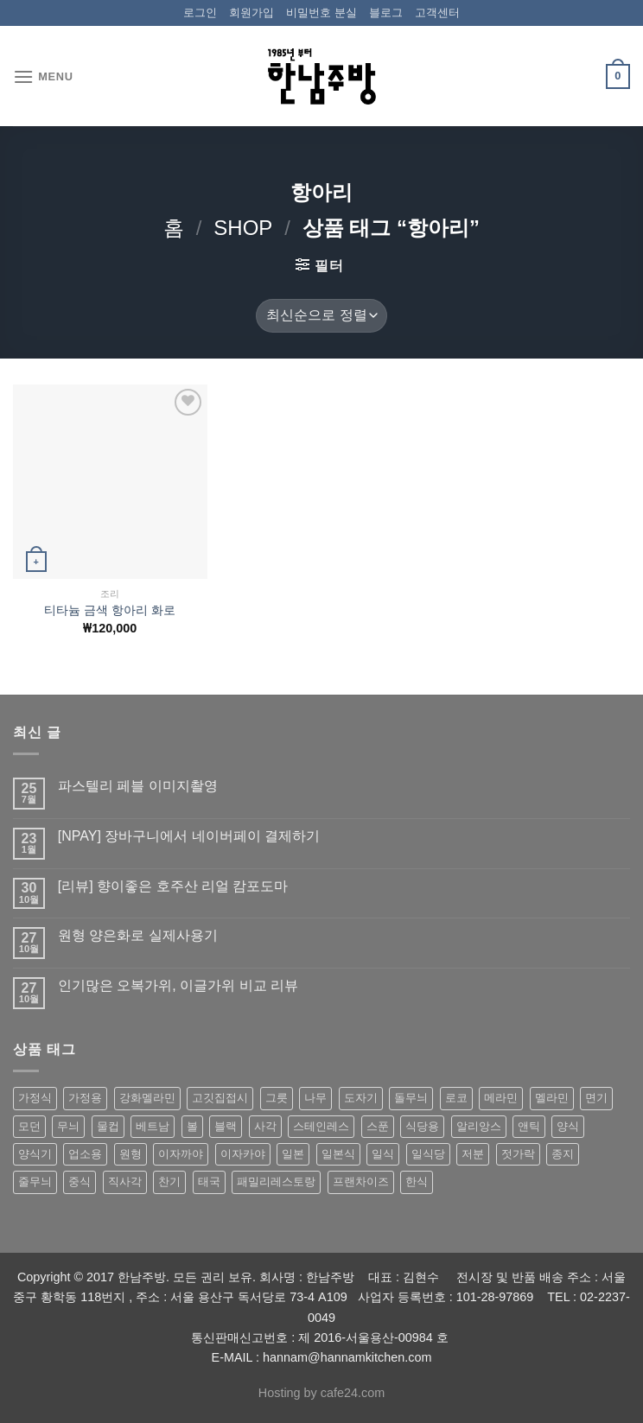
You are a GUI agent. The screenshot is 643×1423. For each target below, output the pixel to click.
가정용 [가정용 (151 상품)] (85, 1097)
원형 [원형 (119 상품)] (130, 1153)
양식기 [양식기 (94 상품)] (35, 1153)
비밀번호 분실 (321, 12)
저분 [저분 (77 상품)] (473, 1153)
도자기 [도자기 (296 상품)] (361, 1097)
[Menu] (43, 76)
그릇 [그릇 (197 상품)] (276, 1097)
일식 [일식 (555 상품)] (383, 1153)
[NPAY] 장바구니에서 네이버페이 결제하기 (189, 836)
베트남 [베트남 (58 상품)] (152, 1126)
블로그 (386, 12)
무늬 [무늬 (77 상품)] (68, 1126)
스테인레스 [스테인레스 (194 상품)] (321, 1126)
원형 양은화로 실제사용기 (138, 935)
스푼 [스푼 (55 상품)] (377, 1126)
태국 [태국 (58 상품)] (209, 1181)
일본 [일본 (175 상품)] (293, 1153)
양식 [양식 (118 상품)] (568, 1126)
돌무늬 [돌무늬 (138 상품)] (411, 1097)
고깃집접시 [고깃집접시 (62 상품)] (220, 1097)
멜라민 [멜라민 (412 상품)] (552, 1097)
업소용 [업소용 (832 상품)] (85, 1153)
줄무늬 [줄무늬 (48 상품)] (35, 1181)
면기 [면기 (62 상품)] (596, 1097)
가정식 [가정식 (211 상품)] (35, 1097)
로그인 (200, 12)
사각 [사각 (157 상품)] (265, 1126)
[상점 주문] (321, 316)
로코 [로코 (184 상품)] (456, 1097)
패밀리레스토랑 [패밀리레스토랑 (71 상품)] (276, 1181)
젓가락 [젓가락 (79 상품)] (518, 1153)
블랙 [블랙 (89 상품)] (225, 1126)
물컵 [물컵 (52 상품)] (108, 1126)
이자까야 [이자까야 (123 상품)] (180, 1153)
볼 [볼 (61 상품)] (192, 1126)
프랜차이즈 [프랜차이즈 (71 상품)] (361, 1181)
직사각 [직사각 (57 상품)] (125, 1181)
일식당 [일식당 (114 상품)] (428, 1153)
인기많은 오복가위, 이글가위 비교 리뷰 (178, 985)
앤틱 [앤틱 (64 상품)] (529, 1126)
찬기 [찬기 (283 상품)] (169, 1181)
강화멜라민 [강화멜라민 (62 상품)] (147, 1097)
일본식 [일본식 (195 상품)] (338, 1153)
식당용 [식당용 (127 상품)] (422, 1126)
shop (242, 227)
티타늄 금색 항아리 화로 (109, 610)
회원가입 (251, 12)
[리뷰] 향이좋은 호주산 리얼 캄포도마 (173, 886)
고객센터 (437, 12)
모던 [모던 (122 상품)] (29, 1126)
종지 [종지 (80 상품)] (562, 1153)
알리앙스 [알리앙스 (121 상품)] (478, 1126)
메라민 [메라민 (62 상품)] (501, 1097)
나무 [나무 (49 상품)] (315, 1097)
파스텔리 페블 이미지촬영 (138, 785)
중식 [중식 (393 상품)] (79, 1181)
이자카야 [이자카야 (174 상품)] (242, 1153)
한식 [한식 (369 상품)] (416, 1181)
